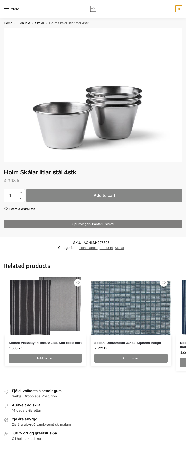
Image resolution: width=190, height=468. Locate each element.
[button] (178, 8)
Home (8, 23)
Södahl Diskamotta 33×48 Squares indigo (127, 343)
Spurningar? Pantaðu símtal (93, 224)
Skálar (39, 23)
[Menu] (11, 9)
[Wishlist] (78, 283)
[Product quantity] (10, 195)
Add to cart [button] (45, 358)
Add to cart (104, 195)
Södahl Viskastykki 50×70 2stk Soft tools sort (45, 343)
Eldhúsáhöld (88, 248)
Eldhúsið (23, 23)
